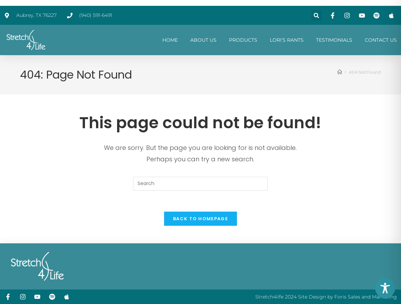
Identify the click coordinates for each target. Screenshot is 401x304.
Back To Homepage (200, 218)
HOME (170, 40)
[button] (316, 15)
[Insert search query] (200, 184)
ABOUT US (203, 40)
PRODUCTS (243, 40)
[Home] (339, 72)
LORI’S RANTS (287, 40)
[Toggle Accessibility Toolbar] (385, 288)
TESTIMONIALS (334, 40)
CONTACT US (381, 40)
